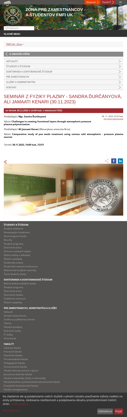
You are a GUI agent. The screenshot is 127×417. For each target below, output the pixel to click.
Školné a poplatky (13, 258)
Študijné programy (13, 243)
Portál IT (106, 2)
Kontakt (11, 87)
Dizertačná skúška (13, 294)
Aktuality (12, 61)
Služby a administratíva (20, 82)
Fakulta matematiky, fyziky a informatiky (25, 378)
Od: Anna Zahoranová (113, 118)
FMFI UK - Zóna (14, 44)
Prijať (118, 411)
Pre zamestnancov (17, 76)
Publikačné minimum (15, 298)
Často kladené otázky (15, 274)
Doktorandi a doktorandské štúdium (29, 71)
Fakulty (9, 344)
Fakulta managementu (15, 389)
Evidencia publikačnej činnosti (19, 319)
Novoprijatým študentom (17, 232)
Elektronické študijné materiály (20, 270)
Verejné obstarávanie (15, 315)
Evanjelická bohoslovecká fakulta (21, 385)
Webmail (91, 2)
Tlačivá (7, 323)
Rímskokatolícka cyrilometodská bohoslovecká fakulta (32, 381)
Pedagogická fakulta (14, 363)
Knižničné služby (12, 330)
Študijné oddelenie (13, 228)
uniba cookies (19, 404)
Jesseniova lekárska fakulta (18, 374)
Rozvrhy (8, 240)
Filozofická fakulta (13, 355)
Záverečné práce (13, 247)
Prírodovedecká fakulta (16, 359)
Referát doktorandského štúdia (20, 283)
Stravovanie (10, 338)
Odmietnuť (105, 411)
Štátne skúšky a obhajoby (17, 255)
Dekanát (8, 311)
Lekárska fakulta (12, 347)
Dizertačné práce (13, 291)
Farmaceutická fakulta (15, 366)
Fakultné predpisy (13, 327)
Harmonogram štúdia (15, 236)
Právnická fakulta (13, 351)
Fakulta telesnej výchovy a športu (21, 370)
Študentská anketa (13, 262)
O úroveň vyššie (19, 54)
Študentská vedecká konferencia (21, 266)
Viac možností (11, 410)
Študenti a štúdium (18, 66)
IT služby (8, 334)
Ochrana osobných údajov (17, 251)
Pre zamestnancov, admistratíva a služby (30, 308)
